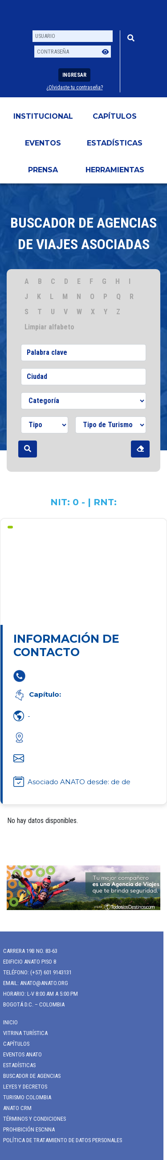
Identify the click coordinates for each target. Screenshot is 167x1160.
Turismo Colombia (24, 1097)
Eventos (43, 143)
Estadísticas (115, 143)
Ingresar (74, 75)
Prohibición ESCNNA (26, 1129)
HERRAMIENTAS (115, 170)
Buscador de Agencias (28, 1076)
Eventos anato (19, 1054)
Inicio (7, 1022)
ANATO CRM (14, 1108)
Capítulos (115, 116)
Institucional (43, 116)
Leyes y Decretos (22, 1086)
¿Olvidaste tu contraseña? (74, 87)
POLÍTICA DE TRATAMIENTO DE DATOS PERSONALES (59, 1140)
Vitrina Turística (22, 1033)
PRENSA (43, 170)
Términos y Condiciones (31, 1118)
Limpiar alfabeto (49, 327)
